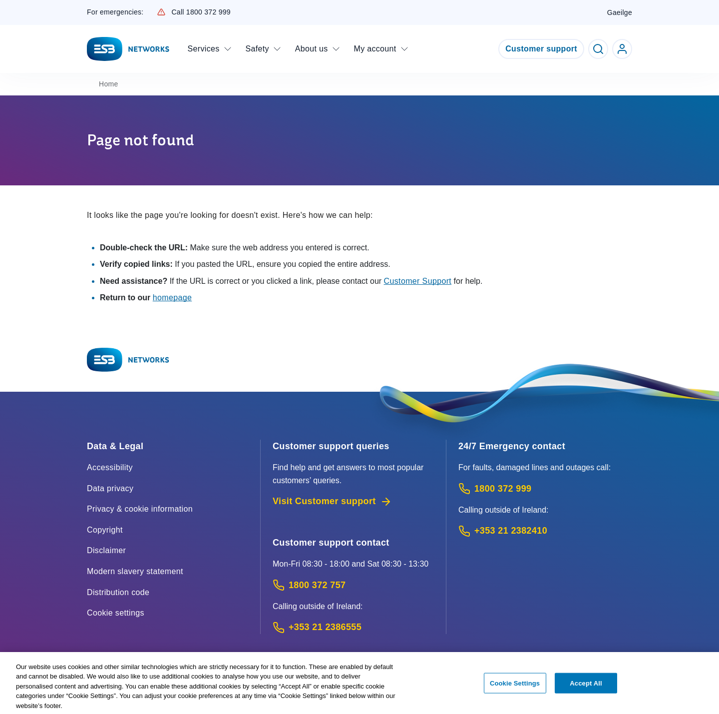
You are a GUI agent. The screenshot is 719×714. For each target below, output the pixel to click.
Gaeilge (619, 12)
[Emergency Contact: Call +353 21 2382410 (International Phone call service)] (545, 531)
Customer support (541, 48)
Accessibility (110, 467)
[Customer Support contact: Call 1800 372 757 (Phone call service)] (353, 585)
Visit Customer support (332, 502)
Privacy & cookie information (140, 509)
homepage (172, 297)
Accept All (586, 686)
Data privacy (110, 488)
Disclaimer (106, 550)
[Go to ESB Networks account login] (622, 49)
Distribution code (118, 592)
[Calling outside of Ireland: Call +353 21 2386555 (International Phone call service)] (353, 627)
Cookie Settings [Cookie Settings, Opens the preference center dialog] (515, 686)
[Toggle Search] (598, 49)
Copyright (105, 530)
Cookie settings (115, 613)
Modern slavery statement (135, 571)
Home (108, 84)
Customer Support (418, 281)
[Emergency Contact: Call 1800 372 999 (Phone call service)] (545, 489)
